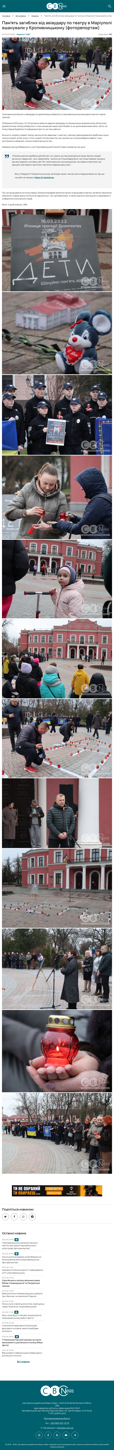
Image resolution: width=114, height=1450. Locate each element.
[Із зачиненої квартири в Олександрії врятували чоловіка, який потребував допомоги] (20, 1328)
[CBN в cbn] (57, 1435)
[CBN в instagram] (39, 1435)
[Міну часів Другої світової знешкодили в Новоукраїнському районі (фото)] (21, 1316)
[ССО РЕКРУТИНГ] (57, 1190)
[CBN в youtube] (66, 1435)
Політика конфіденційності (57, 1418)
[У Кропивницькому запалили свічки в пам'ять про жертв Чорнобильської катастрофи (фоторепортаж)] (19, 1245)
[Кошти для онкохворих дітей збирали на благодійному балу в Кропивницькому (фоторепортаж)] (21, 1260)
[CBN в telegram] (74, 1435)
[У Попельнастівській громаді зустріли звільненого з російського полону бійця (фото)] (22, 1342)
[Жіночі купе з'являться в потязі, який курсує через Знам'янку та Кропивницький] (23, 1305)
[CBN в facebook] (48, 1435)
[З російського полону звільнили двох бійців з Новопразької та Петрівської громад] (21, 1283)
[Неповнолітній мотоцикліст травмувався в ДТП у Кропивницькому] (22, 1271)
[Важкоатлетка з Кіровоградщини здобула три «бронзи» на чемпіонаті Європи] (22, 1295)
